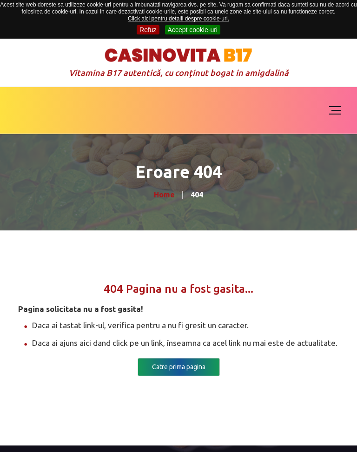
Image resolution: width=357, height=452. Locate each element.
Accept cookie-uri (193, 30)
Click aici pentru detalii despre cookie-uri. (178, 18)
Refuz (148, 30)
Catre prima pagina (178, 367)
